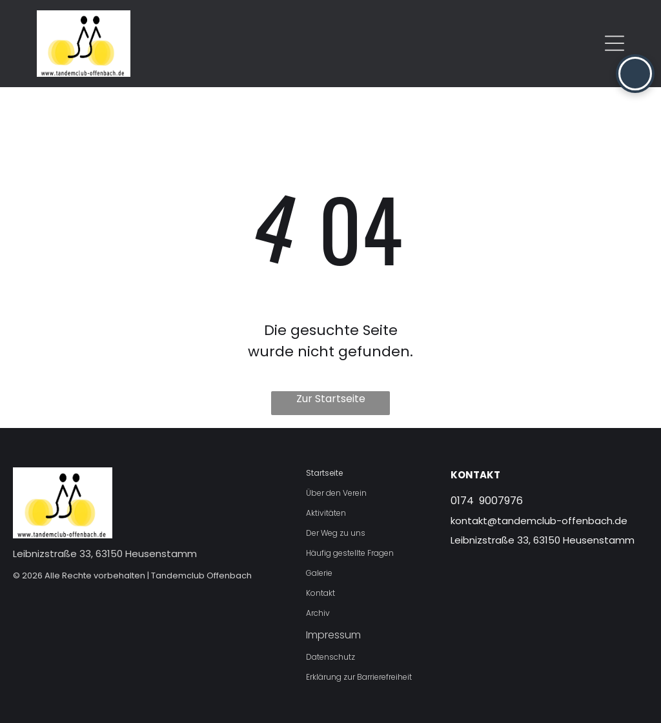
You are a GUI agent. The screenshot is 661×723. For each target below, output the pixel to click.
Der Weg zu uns (335, 532)
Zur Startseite (330, 398)
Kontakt (320, 592)
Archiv (318, 612)
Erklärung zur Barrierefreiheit (359, 676)
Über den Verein (336, 492)
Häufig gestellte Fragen (350, 552)
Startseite (324, 472)
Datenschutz (330, 656)
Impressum (333, 634)
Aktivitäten (326, 512)
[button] (635, 73)
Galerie (319, 572)
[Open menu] (614, 43)
